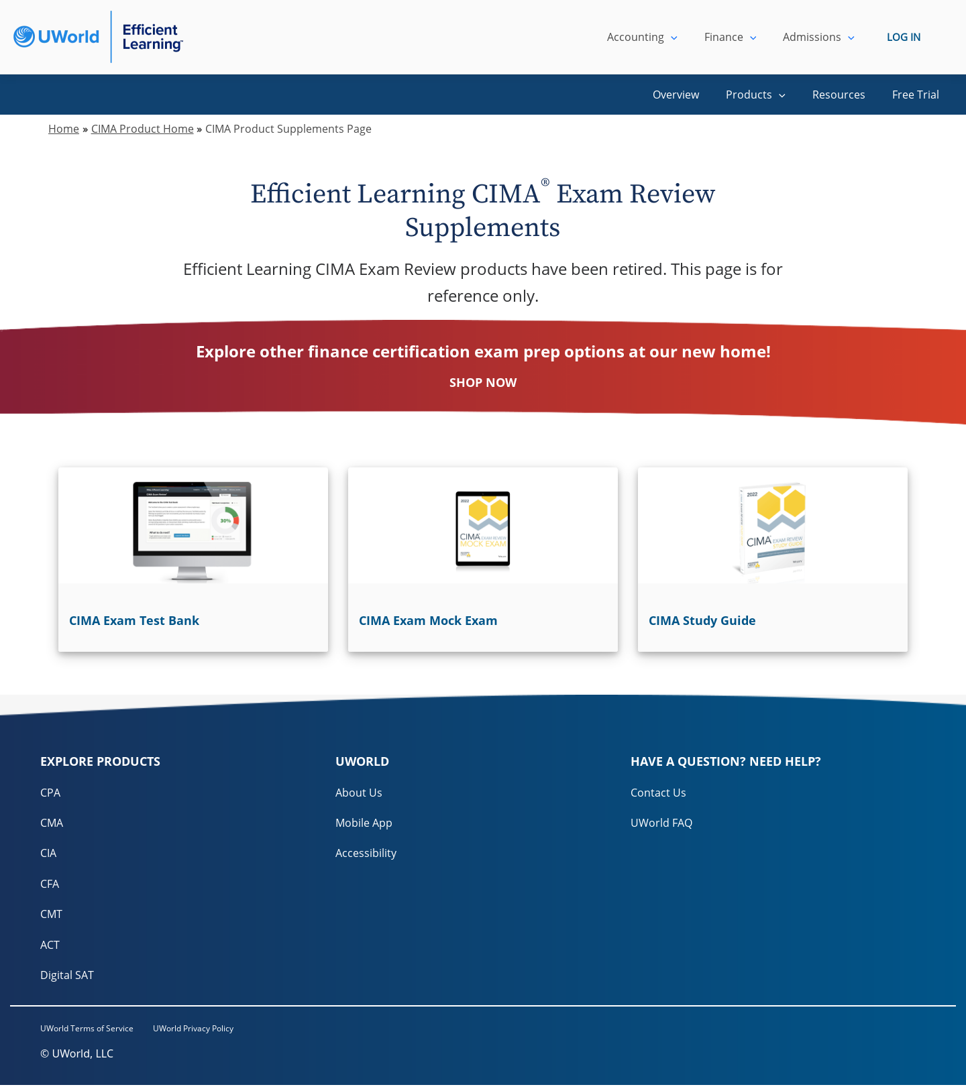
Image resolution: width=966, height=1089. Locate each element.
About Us (358, 792)
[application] (684, 36)
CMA (51, 823)
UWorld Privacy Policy (208, 1031)
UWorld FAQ (661, 823)
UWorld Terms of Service (86, 1031)
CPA (50, 792)
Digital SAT (67, 977)
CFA (49, 885)
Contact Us (658, 792)
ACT (50, 946)
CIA (48, 854)
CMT (51, 916)
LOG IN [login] (903, 37)
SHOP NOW (483, 382)
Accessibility (365, 854)
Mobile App (363, 823)
